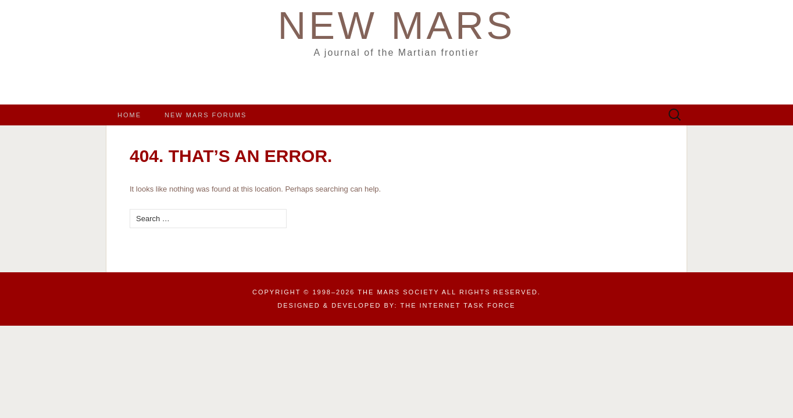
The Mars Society (398, 292)
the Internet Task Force (458, 305)
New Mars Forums (206, 114)
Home (129, 114)
